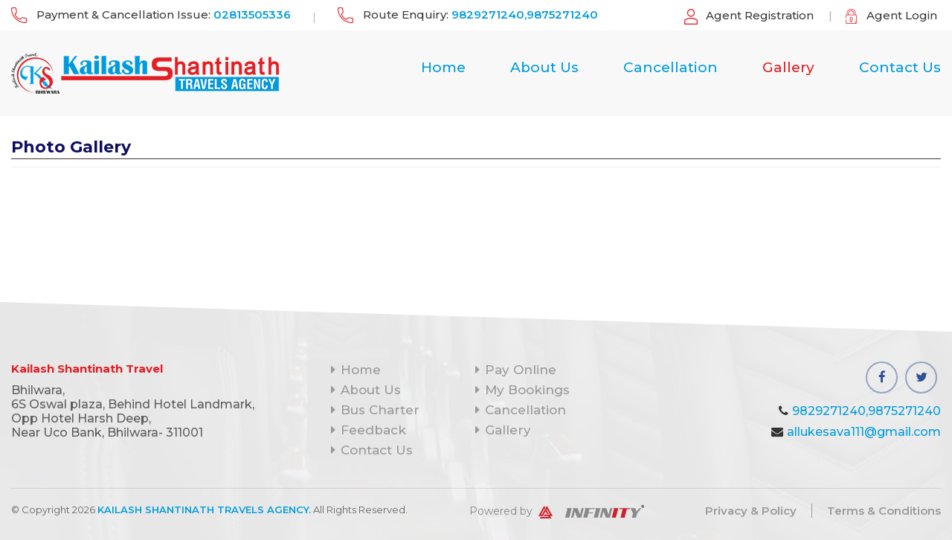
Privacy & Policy (751, 511)
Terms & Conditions (884, 511)
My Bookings (522, 389)
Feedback (368, 429)
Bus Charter (375, 409)
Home (443, 67)
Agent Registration (760, 15)
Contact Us (900, 67)
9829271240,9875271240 (524, 14)
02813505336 (252, 14)
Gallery (788, 67)
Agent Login (901, 15)
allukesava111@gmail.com (864, 432)
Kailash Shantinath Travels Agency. (204, 509)
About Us (544, 67)
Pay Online (515, 369)
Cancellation (670, 67)
